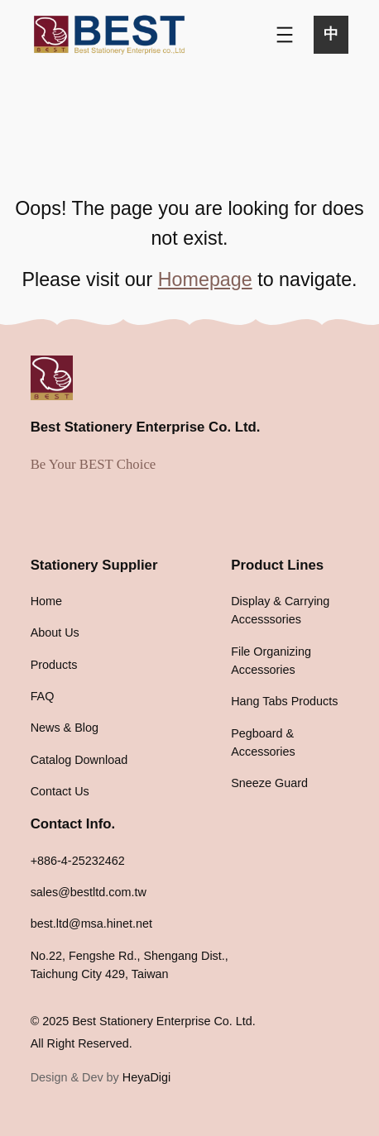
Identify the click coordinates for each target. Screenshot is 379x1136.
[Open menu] (284, 34)
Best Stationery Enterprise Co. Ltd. (146, 427)
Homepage (205, 279)
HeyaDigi (146, 1077)
